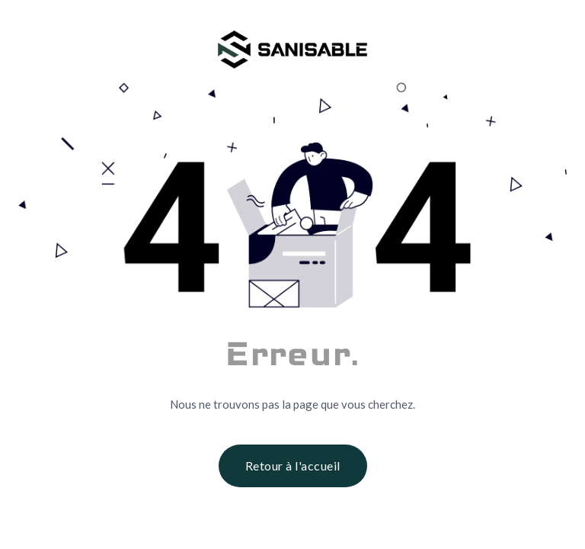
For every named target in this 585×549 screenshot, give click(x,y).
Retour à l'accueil (292, 465)
